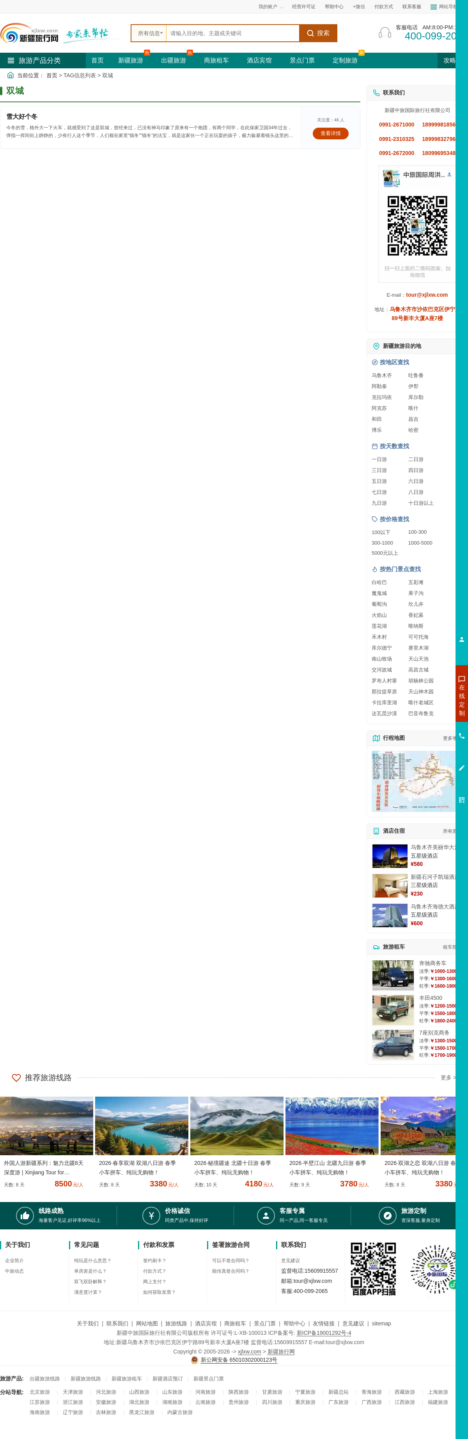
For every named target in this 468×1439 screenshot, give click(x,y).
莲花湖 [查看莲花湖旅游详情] (379, 626)
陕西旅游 (239, 1392)
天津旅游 (73, 1392)
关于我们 (88, 1323)
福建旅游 (438, 1402)
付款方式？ (155, 1271)
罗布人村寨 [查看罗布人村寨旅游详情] (384, 681)
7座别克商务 (434, 1032)
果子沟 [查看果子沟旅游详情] (416, 593)
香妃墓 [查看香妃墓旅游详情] (416, 615)
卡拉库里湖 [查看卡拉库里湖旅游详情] (384, 702)
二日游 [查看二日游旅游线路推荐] (416, 459)
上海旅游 (438, 1392)
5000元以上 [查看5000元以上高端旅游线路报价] (385, 553)
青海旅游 (372, 1392)
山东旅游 (172, 1392)
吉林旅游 (106, 1412)
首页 (97, 60)
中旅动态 (14, 1271)
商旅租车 (216, 60)
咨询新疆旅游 (427, 700)
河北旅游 (106, 1392)
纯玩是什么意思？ (93, 1260)
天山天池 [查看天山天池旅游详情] (418, 659)
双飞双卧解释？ (90, 1281)
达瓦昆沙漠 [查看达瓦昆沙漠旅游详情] (384, 713)
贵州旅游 (239, 1402)
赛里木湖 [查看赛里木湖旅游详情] (418, 648)
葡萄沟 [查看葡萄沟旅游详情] (379, 604)
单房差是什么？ (90, 1271)
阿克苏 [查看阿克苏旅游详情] (379, 408)
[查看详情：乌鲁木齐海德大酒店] (390, 915)
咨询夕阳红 (427, 756)
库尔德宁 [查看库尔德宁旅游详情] (382, 648)
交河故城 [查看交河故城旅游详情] (382, 670)
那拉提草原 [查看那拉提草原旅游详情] (384, 692)
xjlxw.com (249, 1351)
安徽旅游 (106, 1402)
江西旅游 (405, 1402)
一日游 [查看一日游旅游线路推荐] (379, 459)
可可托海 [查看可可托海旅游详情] (418, 637)
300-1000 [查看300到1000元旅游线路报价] (382, 543)
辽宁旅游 (73, 1412)
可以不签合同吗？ (231, 1260)
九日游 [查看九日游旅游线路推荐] (379, 503)
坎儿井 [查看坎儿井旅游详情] (416, 604)
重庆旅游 (305, 1402)
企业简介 (14, 1260)
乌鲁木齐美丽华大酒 (435, 847)
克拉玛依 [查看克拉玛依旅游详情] (382, 397)
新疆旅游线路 (86, 1379)
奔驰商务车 (433, 963)
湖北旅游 (139, 1402)
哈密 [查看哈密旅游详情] (413, 430)
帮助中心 (334, 6)
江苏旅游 (40, 1402)
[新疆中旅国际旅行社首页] (62, 33)
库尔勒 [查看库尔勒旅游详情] (416, 397)
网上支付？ (155, 1281)
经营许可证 (304, 6)
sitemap (381, 1323)
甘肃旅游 (272, 1392)
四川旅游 (272, 1402)
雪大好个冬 (21, 116)
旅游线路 (176, 1323)
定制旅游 (345, 60)
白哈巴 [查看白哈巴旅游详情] (379, 582)
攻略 (452, 60)
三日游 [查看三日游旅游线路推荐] (379, 470)
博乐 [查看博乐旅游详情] (377, 430)
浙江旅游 (73, 1402)
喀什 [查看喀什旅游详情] (413, 408)
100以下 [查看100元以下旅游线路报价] (381, 532)
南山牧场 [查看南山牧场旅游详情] (382, 659)
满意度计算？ (88, 1292)
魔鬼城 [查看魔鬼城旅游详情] (379, 593)
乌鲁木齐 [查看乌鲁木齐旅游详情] (382, 375)
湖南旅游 (172, 1402)
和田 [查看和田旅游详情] (377, 419)
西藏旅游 (405, 1392)
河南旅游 (205, 1392)
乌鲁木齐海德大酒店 (435, 906)
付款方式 (383, 6)
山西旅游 (139, 1392)
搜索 (318, 33)
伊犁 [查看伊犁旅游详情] (413, 386)
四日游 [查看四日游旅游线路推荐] (416, 470)
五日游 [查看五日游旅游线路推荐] (379, 481)
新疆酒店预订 (167, 1379)
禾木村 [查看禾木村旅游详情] (379, 637)
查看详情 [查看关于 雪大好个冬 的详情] (331, 133)
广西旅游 (372, 1402)
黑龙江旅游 (141, 1412)
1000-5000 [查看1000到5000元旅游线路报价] (420, 543)
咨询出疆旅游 (427, 714)
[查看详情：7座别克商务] (393, 1045)
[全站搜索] (233, 33)
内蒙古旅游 (180, 1412)
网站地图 (147, 1323)
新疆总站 (338, 1392)
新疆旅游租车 (127, 1379)
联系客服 (411, 6)
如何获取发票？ (159, 1292)
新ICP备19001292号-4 (324, 1333)
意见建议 (290, 1260)
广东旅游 (338, 1402)
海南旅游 (40, 1412)
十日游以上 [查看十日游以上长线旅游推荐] (421, 503)
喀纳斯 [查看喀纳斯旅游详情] (416, 626)
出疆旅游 (173, 60)
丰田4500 (430, 998)
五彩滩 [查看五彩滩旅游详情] (416, 582)
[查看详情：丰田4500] (393, 1010)
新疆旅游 (130, 60)
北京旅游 (40, 1392)
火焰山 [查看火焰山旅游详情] (379, 615)
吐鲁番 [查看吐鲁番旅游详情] (416, 375)
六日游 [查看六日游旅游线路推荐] (416, 481)
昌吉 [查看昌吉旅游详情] (413, 419)
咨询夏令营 (427, 728)
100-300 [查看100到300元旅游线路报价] (417, 532)
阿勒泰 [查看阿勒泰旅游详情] (379, 386)
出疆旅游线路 (45, 1379)
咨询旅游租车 (427, 742)
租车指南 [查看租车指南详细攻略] (452, 947)
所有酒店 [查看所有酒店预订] (452, 831)
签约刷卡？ (155, 1260)
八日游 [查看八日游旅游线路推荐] (416, 492)
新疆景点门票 (208, 1379)
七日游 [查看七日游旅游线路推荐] (379, 492)
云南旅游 (205, 1402)
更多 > (448, 1077)
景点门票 (302, 60)
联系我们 (117, 1323)
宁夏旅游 (305, 1392)
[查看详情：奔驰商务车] (393, 975)
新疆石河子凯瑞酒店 (435, 877)
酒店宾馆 (259, 60)
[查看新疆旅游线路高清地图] (417, 781)
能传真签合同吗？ (231, 1271)
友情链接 (324, 1323)
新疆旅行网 (281, 1351)
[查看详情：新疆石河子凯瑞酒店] (390, 885)
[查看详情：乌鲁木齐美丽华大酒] (390, 856)
